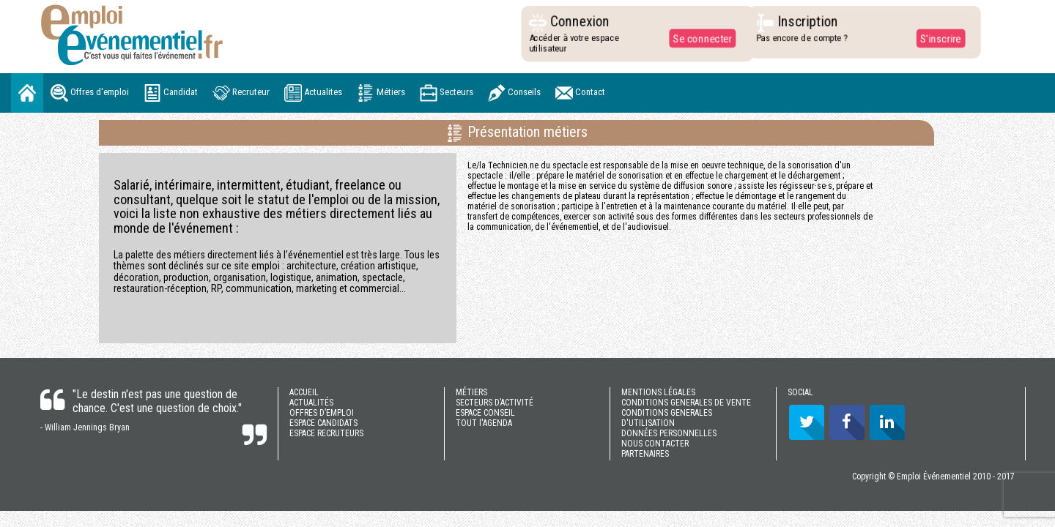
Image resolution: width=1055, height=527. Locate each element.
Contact (580, 93)
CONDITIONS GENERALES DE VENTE (686, 402)
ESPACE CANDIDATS (323, 423)
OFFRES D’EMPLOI (321, 413)
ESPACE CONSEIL (485, 413)
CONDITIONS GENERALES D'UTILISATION (666, 418)
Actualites (313, 93)
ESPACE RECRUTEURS (326, 433)
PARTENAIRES (645, 454)
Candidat (171, 93)
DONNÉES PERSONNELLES (669, 433)
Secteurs (446, 93)
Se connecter (699, 38)
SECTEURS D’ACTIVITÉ (494, 402)
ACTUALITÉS (311, 402)
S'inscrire (936, 38)
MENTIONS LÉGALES (658, 392)
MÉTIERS (471, 392)
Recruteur (241, 93)
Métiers (381, 93)
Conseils (514, 93)
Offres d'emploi (90, 93)
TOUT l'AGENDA (484, 423)
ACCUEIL (304, 392)
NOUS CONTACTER (655, 443)
